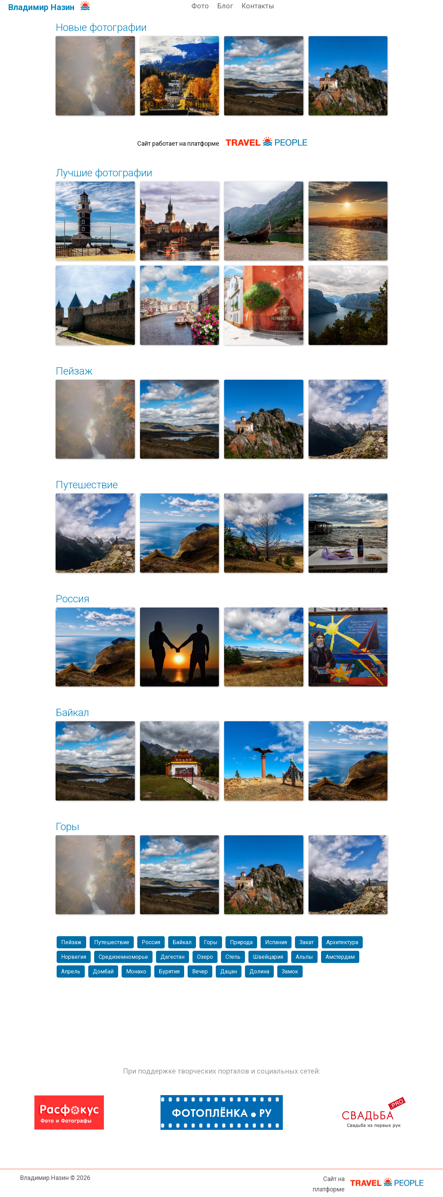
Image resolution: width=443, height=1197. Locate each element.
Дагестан (172, 957)
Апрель (70, 971)
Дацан (228, 971)
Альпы (304, 957)
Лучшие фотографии (104, 173)
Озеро (205, 957)
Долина (259, 971)
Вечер (200, 971)
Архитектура (342, 942)
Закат (307, 942)
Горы (67, 826)
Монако (136, 971)
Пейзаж (74, 371)
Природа (241, 942)
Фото (200, 6)
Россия (72, 599)
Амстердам (340, 957)
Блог (225, 6)
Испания (276, 942)
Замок (290, 971)
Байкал (72, 712)
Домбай (103, 971)
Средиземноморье (123, 957)
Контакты (257, 6)
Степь (232, 957)
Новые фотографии (101, 27)
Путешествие (87, 485)
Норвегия (73, 957)
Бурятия (169, 971)
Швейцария (268, 957)
